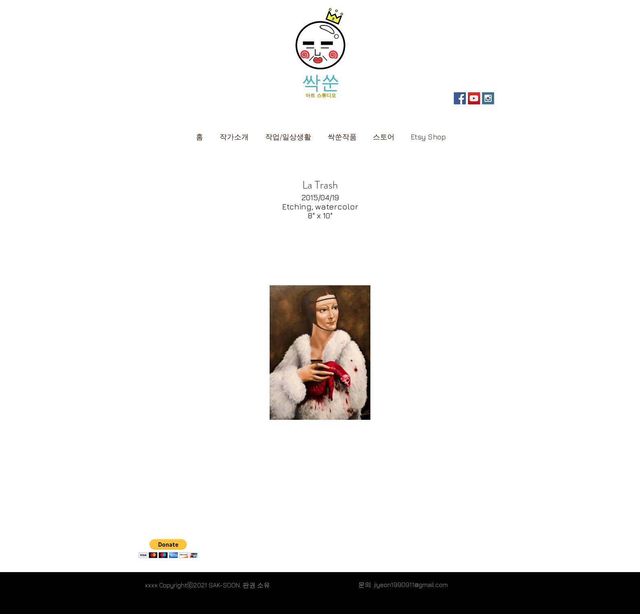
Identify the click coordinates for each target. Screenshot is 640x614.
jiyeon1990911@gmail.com (411, 584)
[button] (384, 133)
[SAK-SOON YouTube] (474, 98)
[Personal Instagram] (488, 98)
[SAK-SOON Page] (460, 98)
